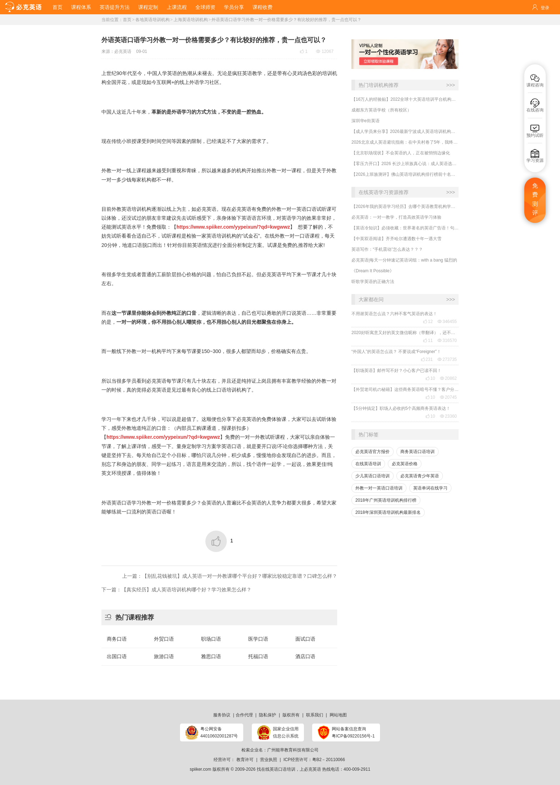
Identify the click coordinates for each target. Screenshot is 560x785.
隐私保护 (267, 714)
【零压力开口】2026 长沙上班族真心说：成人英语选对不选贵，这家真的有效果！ (405, 163)
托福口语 (258, 656)
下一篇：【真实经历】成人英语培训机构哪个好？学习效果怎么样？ (176, 589)
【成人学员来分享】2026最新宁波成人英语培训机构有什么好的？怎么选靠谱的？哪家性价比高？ (405, 131)
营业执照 (268, 759)
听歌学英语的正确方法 (372, 281)
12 (427, 321)
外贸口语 (164, 639)
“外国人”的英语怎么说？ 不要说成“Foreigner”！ (396, 351)
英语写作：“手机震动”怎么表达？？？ (387, 249)
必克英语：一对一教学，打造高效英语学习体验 (396, 217)
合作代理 (244, 714)
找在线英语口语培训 (276, 769)
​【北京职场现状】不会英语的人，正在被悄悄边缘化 (400, 152)
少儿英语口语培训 (372, 475)
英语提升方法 (115, 7)
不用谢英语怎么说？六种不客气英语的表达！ (394, 313)
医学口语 (258, 639)
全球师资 (205, 7)
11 (427, 340)
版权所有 (291, 714)
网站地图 (338, 714)
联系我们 (314, 714)
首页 (57, 7)
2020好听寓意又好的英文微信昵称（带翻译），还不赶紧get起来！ (405, 332)
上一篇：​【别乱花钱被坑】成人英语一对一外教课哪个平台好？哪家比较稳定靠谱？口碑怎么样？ (229, 576)
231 (427, 359)
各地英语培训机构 (152, 19)
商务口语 (117, 639)
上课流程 (177, 7)
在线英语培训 (368, 463)
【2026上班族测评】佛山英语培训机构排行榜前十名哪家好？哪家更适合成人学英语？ (405, 174)
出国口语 (117, 656)
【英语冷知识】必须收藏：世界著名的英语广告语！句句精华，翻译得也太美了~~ (405, 227)
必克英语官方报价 (372, 451)
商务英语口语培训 (417, 451)
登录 (545, 7)
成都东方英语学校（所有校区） (381, 110)
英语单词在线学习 (430, 488)
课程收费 (262, 7)
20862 (448, 378)
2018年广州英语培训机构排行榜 (385, 500)
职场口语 (211, 639)
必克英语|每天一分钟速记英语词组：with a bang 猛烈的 (404, 260)
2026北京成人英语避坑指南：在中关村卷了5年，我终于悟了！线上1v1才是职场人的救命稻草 (405, 142)
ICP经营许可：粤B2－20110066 (314, 759)
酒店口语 (305, 656)
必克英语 (122, 51)
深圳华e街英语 (365, 120)
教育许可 (245, 759)
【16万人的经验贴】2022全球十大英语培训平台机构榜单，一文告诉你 (405, 99)
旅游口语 (164, 656)
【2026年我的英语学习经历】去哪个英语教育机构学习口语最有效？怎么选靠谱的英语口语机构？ (405, 206)
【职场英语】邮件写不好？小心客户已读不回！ (396, 370)
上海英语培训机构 (191, 19)
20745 (448, 397)
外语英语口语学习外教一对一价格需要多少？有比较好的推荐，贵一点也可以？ (286, 19)
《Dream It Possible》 (372, 270)
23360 (448, 416)
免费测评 (535, 199)
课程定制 (148, 7)
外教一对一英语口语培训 (378, 488)
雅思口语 (211, 656)
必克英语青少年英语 (419, 475)
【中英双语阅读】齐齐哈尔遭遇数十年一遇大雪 (396, 238)
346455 (447, 321)
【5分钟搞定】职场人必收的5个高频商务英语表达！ (400, 408)
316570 (447, 340)
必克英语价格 (405, 463)
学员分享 (234, 7)
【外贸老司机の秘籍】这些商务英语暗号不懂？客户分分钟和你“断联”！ (405, 389)
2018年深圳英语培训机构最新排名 (388, 512)
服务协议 (221, 714)
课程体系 (81, 7)
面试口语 (305, 639)
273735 (447, 359)
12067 (325, 51)
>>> (450, 85)
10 (430, 378)
